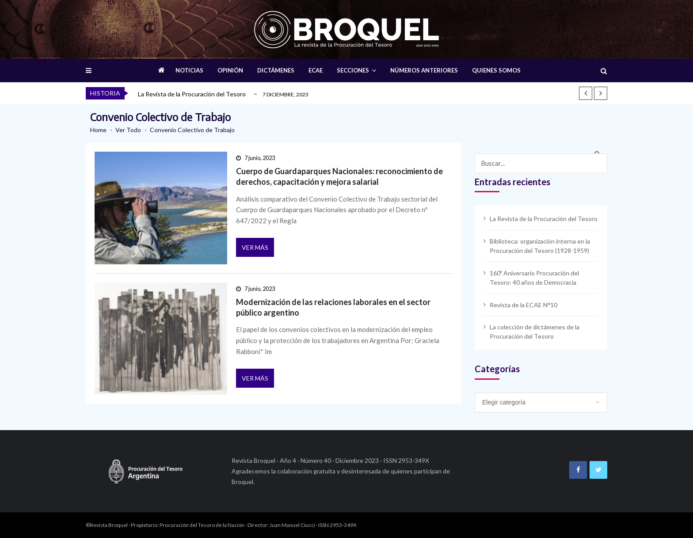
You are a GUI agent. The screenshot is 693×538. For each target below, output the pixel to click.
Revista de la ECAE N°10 (523, 305)
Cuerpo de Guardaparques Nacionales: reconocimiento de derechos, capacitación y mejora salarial (339, 176)
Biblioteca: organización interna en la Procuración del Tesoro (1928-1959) (540, 245)
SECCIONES (353, 70)
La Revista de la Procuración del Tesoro (192, 94)
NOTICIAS (189, 70)
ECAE (315, 70)
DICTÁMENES (275, 70)
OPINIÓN (230, 70)
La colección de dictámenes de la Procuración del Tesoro (534, 331)
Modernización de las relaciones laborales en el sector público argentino (333, 307)
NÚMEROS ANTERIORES (424, 70)
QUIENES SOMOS (496, 70)
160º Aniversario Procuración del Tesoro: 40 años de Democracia (534, 277)
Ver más (255, 247)
